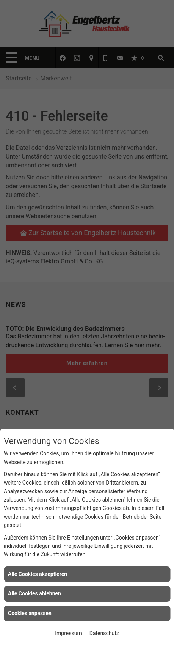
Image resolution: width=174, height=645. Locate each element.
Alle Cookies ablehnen (34, 593)
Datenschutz (104, 633)
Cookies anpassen (30, 613)
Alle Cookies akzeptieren (37, 574)
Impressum (68, 633)
